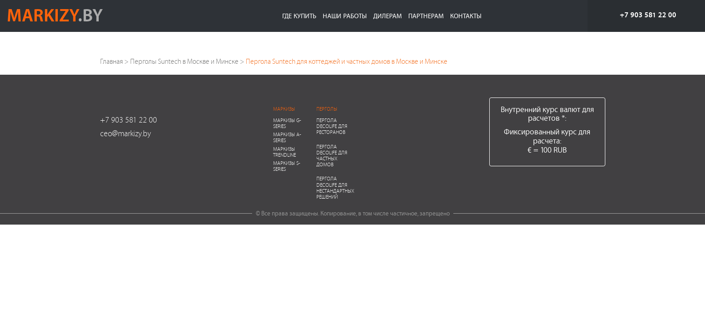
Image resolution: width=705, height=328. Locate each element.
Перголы (326, 109)
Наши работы (345, 15)
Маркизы (284, 109)
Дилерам (387, 15)
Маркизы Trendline (284, 152)
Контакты (466, 15)
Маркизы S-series (286, 166)
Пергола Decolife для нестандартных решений (335, 187)
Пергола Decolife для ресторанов (331, 126)
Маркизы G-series (287, 123)
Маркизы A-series (287, 137)
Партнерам (426, 15)
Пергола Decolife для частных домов (331, 156)
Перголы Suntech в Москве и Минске (184, 61)
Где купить (299, 15)
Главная (111, 61)
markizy (55, 14)
